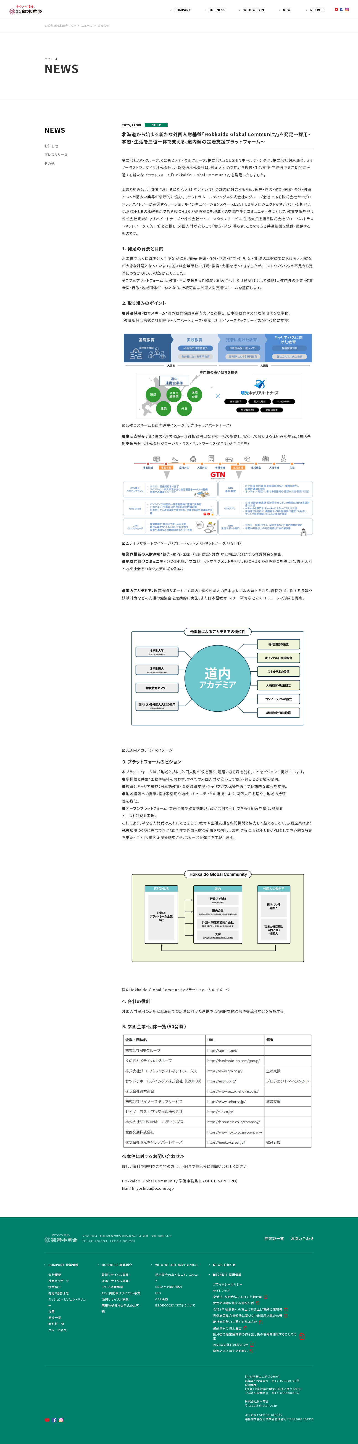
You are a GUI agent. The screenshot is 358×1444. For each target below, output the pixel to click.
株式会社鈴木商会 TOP (60, 25)
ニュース (86, 25)
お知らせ (103, 25)
